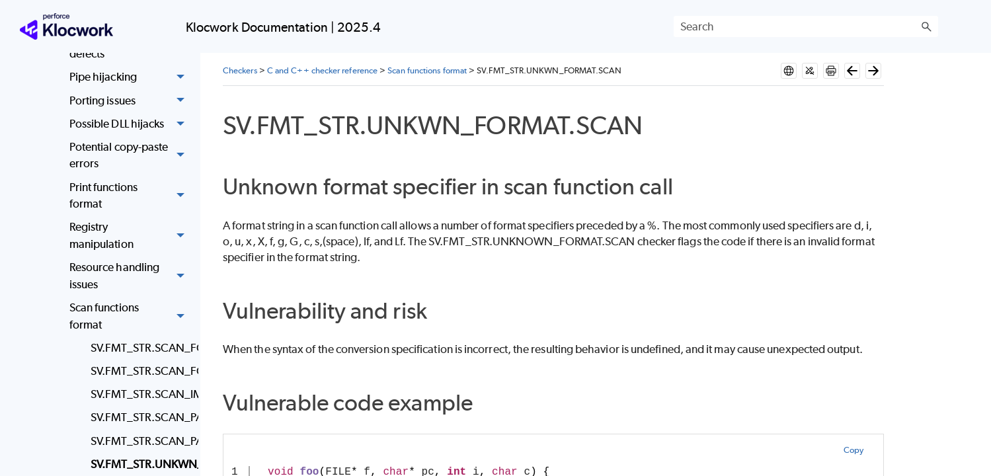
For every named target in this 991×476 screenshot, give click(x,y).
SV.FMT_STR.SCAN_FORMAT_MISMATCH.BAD (141, 347)
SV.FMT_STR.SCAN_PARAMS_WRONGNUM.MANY (141, 441)
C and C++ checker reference (322, 70)
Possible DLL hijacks (130, 124)
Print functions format (130, 196)
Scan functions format (130, 316)
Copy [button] (853, 450)
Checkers (240, 70)
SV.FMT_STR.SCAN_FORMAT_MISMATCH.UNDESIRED (141, 370)
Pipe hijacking (130, 77)
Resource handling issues (130, 276)
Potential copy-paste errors (130, 156)
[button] (926, 26)
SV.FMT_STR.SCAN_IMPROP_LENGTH (141, 394)
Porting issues (130, 100)
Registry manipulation (130, 236)
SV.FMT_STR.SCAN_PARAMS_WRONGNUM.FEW (141, 417)
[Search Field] (806, 26)
